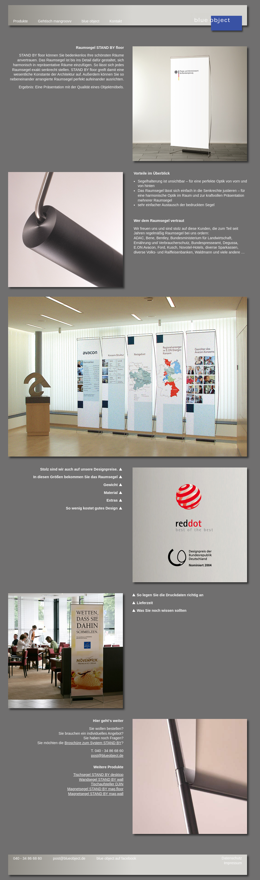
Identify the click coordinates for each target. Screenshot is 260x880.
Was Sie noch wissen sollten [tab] (159, 610)
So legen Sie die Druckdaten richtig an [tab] (167, 595)
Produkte (20, 21)
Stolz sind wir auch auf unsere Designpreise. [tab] (79, 469)
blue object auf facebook (116, 858)
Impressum (233, 863)
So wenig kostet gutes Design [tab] (92, 508)
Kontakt (115, 21)
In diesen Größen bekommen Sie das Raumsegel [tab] (75, 477)
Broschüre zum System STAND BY (92, 743)
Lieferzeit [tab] (142, 603)
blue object (91, 21)
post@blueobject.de (107, 756)
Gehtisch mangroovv (55, 21)
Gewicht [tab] (110, 485)
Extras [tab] (112, 500)
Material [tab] (111, 493)
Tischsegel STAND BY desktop (98, 775)
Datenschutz (232, 858)
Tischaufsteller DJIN (107, 784)
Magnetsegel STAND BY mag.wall (95, 794)
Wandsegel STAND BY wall (101, 779)
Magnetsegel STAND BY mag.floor (95, 789)
